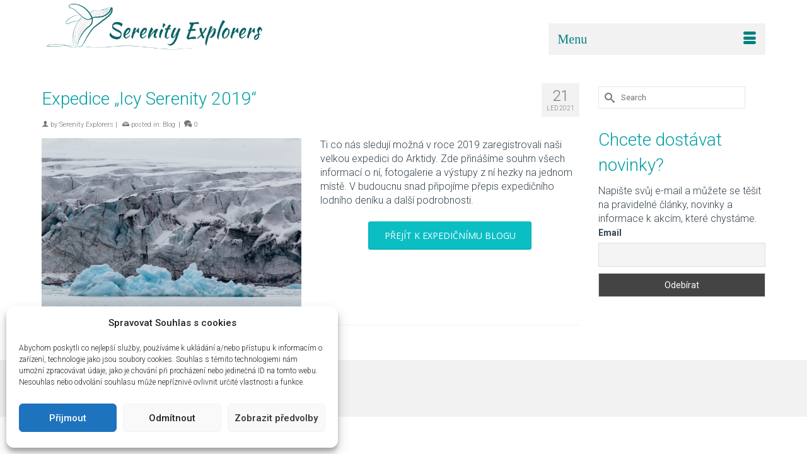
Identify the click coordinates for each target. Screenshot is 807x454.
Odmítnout (172, 418)
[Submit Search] (607, 97)
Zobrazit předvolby (276, 418)
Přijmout (67, 418)
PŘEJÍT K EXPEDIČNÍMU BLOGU (450, 236)
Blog (169, 124)
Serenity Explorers (86, 124)
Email (610, 233)
